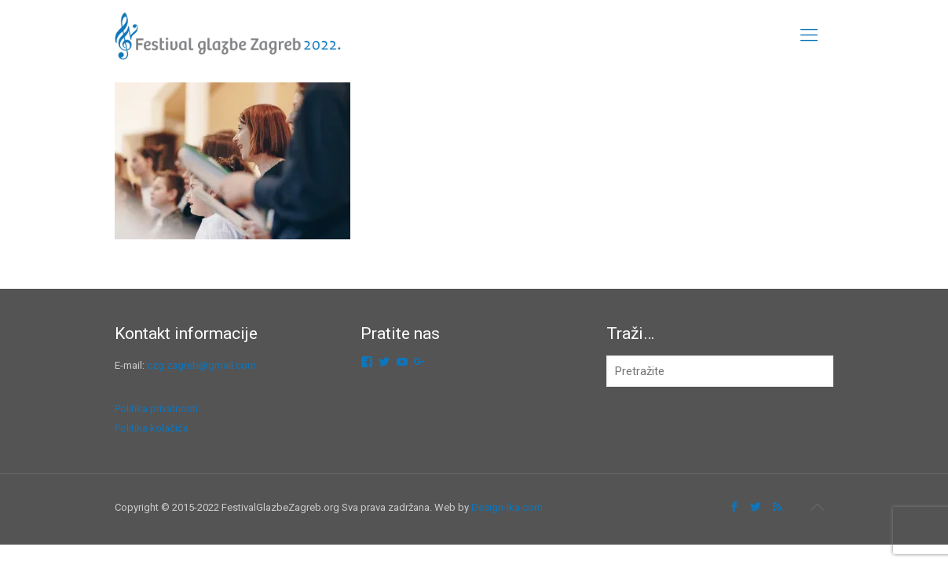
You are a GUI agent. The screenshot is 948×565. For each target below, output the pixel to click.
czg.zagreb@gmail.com (201, 365)
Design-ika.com (507, 507)
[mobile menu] (809, 35)
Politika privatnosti (156, 408)
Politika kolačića (152, 428)
